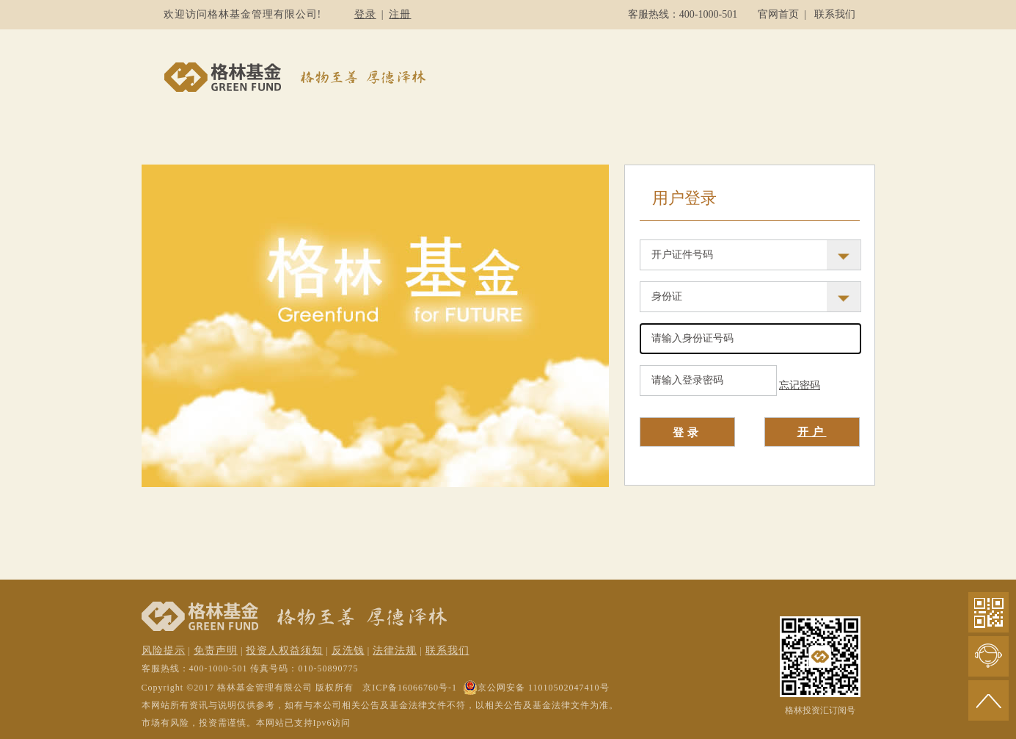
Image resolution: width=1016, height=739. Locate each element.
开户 (812, 432)
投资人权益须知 (284, 650)
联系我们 (834, 14)
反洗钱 (348, 650)
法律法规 (395, 650)
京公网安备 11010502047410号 (536, 687)
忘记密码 (799, 385)
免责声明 (216, 650)
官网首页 (778, 14)
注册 (400, 14)
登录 (365, 14)
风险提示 (164, 650)
